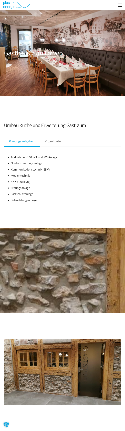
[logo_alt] (17, 5)
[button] (120, 5)
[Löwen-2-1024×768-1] (62, 372)
